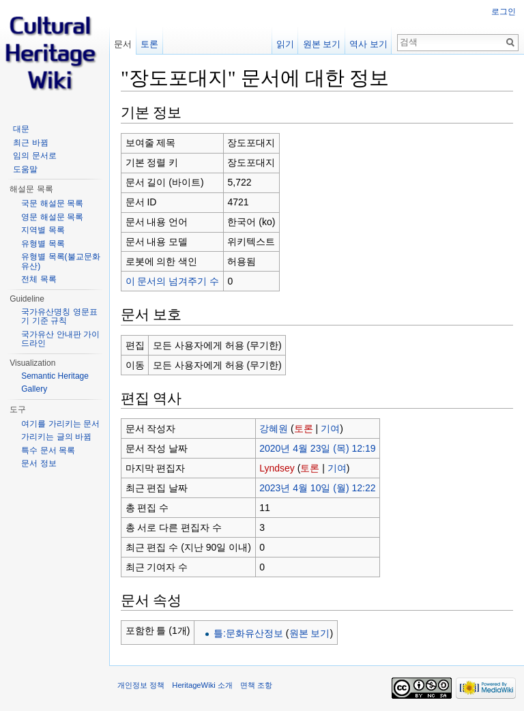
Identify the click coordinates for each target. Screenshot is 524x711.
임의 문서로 (34, 155)
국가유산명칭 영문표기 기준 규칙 (59, 316)
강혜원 (273, 428)
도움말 (25, 169)
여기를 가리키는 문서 (60, 424)
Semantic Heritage (55, 376)
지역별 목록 (42, 230)
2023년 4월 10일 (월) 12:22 (317, 487)
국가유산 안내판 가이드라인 (60, 339)
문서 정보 (38, 463)
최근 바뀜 (30, 142)
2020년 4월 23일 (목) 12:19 (317, 448)
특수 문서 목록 (48, 450)
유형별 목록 (42, 243)
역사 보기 (368, 44)
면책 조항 (256, 685)
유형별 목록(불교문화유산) (60, 261)
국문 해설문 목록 (52, 203)
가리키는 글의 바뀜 (56, 436)
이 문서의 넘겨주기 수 (173, 281)
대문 (21, 129)
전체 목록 (38, 279)
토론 (303, 428)
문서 (123, 44)
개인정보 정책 (140, 685)
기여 (330, 428)
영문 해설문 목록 (52, 217)
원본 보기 (309, 633)
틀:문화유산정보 (248, 633)
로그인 (503, 11)
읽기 (285, 44)
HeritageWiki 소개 (202, 685)
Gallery (34, 389)
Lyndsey (277, 468)
